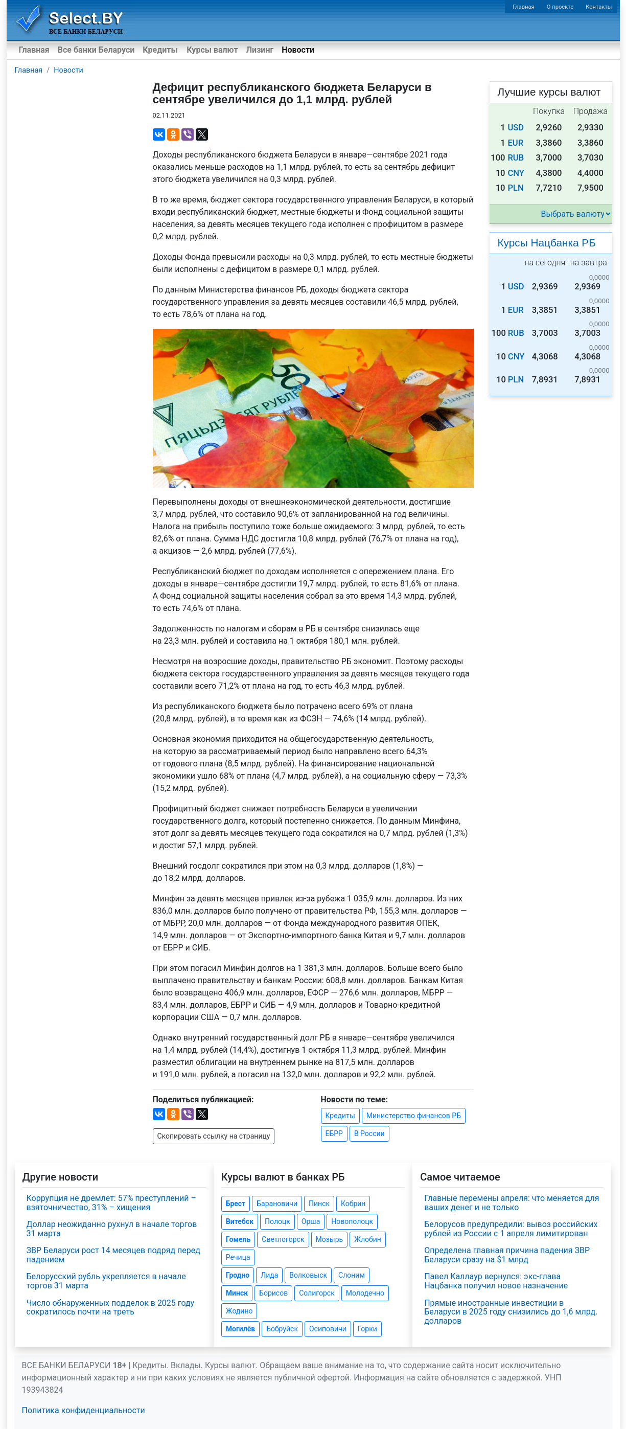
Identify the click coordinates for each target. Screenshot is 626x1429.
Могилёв (240, 1329)
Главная (524, 7)
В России (369, 1133)
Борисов (273, 1293)
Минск (237, 1293)
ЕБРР (334, 1133)
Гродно (237, 1275)
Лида (269, 1275)
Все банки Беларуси (96, 50)
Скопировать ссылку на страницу (213, 1136)
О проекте (560, 7)
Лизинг (259, 50)
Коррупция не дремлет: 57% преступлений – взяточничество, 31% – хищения (111, 1202)
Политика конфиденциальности (83, 1410)
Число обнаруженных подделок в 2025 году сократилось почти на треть (111, 1307)
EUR (515, 143)
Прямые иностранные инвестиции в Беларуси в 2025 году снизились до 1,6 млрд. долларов (510, 1312)
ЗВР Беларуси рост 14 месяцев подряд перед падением (113, 1254)
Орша (311, 1221)
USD (515, 127)
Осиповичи (327, 1329)
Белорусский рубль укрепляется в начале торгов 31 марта (106, 1281)
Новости (298, 50)
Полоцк (277, 1221)
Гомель (238, 1239)
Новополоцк (352, 1221)
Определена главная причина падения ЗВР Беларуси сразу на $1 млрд (507, 1254)
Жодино (239, 1311)
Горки (367, 1329)
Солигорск (317, 1293)
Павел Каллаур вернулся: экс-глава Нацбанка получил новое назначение (496, 1281)
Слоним (351, 1275)
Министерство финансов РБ (413, 1116)
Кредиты (160, 50)
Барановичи (277, 1203)
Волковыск (308, 1275)
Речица (238, 1257)
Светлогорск (283, 1239)
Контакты (599, 7)
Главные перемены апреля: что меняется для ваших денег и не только (511, 1202)
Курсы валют (212, 50)
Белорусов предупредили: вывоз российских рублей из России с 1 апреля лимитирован (510, 1228)
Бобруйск (282, 1329)
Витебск (239, 1221)
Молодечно (365, 1293)
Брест (235, 1203)
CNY (515, 173)
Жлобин (367, 1239)
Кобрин (353, 1203)
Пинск (319, 1203)
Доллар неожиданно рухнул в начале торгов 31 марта (112, 1228)
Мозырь (329, 1239)
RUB (515, 158)
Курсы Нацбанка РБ (547, 242)
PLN (515, 188)
